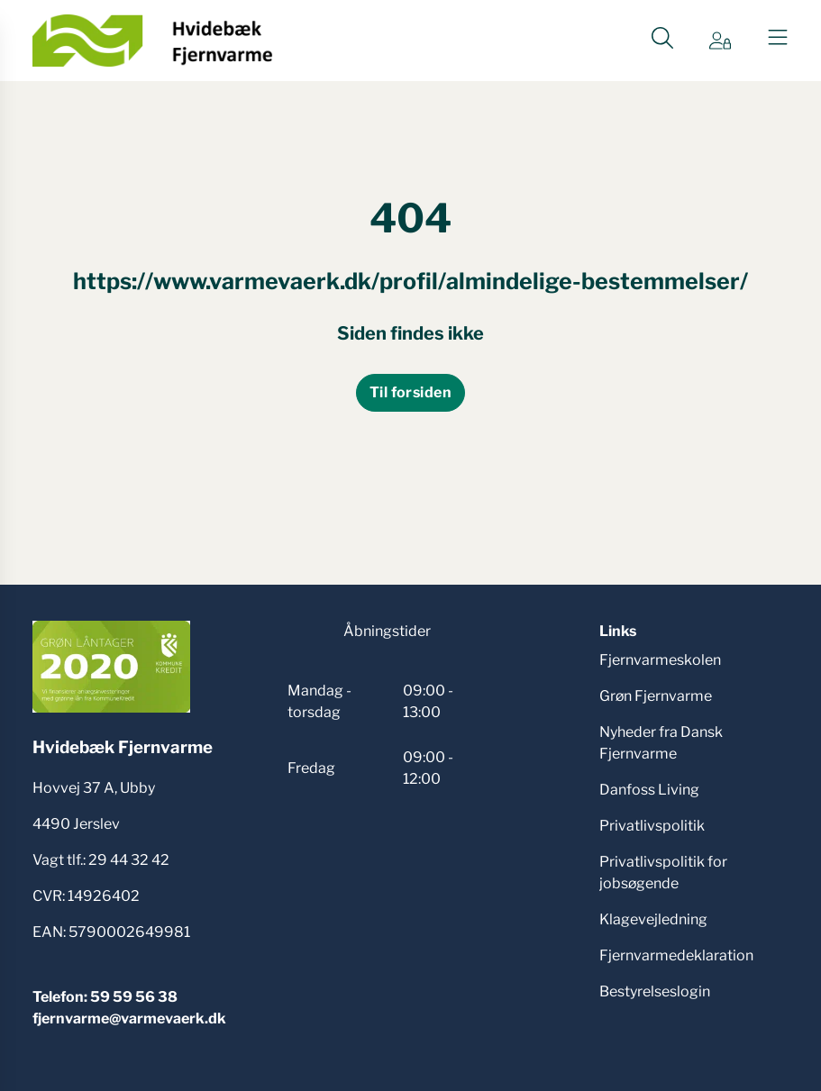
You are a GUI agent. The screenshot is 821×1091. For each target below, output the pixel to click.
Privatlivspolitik (652, 825)
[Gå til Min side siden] (720, 40)
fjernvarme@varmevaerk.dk (129, 1018)
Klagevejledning (653, 919)
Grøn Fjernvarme (655, 696)
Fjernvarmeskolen (660, 659)
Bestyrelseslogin (654, 991)
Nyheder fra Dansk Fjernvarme (661, 742)
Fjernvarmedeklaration (676, 955)
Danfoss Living (649, 789)
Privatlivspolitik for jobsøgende (663, 872)
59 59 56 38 (134, 996)
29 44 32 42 (128, 859)
